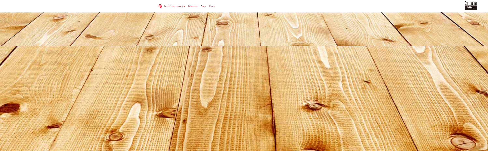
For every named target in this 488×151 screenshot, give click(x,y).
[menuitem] (174, 6)
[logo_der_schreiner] (471, 7)
